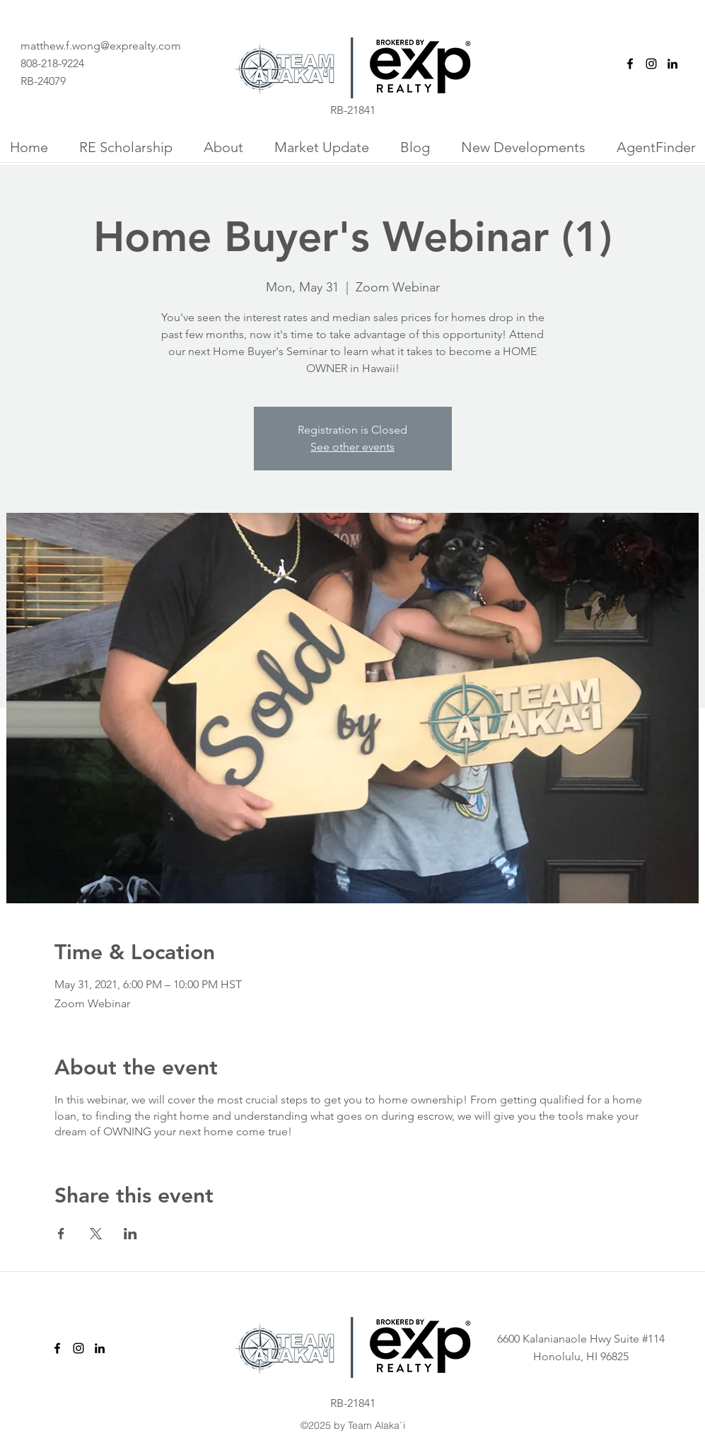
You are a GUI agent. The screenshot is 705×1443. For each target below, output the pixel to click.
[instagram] (651, 64)
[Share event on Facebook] (61, 1233)
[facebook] (630, 64)
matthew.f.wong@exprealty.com (101, 45)
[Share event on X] (96, 1233)
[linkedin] (672, 64)
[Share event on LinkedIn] (130, 1233)
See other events (352, 446)
